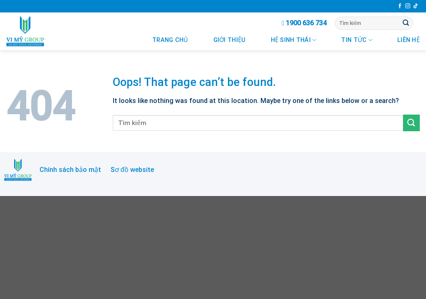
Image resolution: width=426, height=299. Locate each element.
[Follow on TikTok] (415, 6)
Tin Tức (356, 40)
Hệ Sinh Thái (294, 40)
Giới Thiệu (229, 40)
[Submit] (406, 23)
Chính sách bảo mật (70, 170)
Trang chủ (170, 40)
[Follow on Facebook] (399, 6)
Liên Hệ (408, 40)
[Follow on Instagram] (407, 6)
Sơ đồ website (132, 170)
